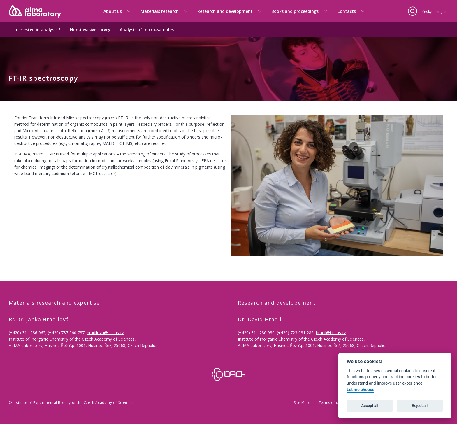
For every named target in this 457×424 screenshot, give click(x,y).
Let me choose (361, 389)
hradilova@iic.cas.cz (105, 332)
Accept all (369, 405)
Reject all (420, 405)
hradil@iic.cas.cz (331, 332)
